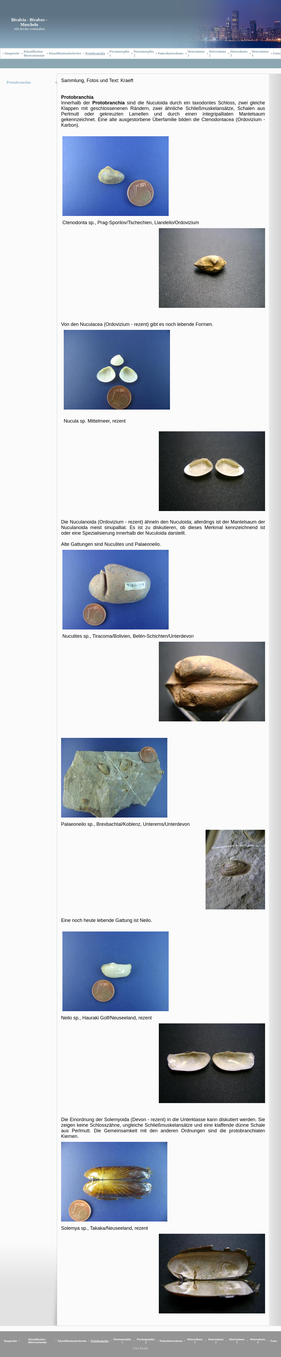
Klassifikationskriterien (65, 53)
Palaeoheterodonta (170, 53)
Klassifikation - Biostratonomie (34, 53)
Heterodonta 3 (238, 53)
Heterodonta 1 (196, 53)
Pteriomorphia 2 (144, 53)
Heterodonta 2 (217, 53)
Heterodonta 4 (260, 53)
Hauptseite (12, 53)
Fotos (276, 53)
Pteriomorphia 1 (119, 53)
